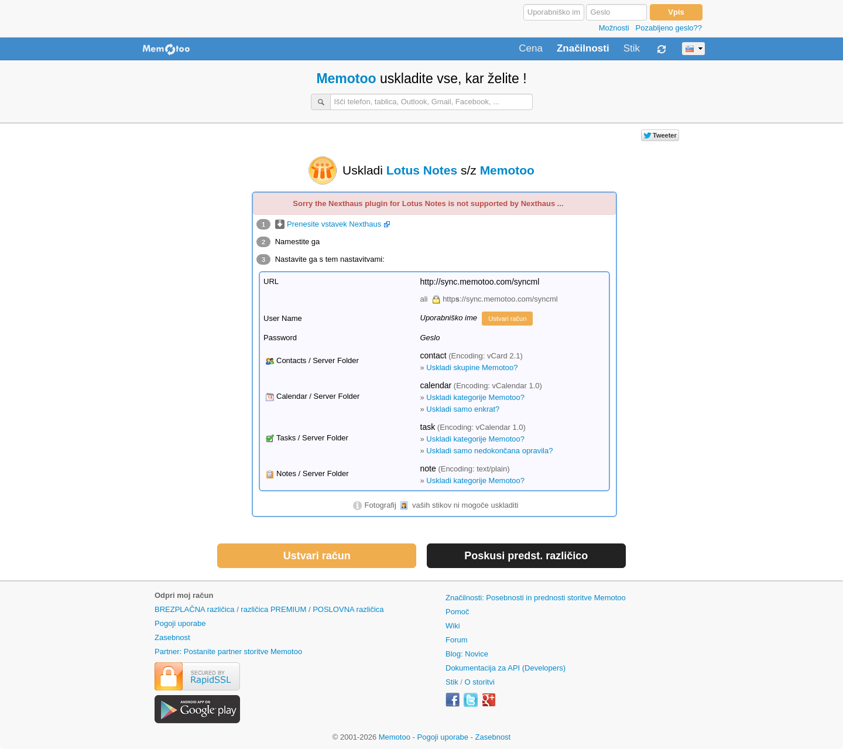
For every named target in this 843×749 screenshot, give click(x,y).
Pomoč (457, 611)
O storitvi (480, 682)
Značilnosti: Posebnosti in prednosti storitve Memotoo (536, 597)
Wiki (453, 625)
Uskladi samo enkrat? (462, 409)
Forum (457, 639)
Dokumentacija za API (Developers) (506, 668)
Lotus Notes (421, 170)
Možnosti (614, 27)
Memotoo (346, 78)
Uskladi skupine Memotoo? (472, 367)
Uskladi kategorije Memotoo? (475, 397)
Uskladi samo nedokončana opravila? (489, 450)
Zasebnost (172, 637)
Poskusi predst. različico (526, 556)
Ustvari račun (507, 318)
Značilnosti (583, 48)
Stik (631, 48)
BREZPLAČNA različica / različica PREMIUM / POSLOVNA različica (269, 609)
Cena (531, 48)
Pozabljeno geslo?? (669, 27)
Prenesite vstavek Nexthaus (333, 224)
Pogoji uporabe (180, 623)
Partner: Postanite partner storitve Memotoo (228, 651)
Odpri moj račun (184, 595)
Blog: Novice (467, 653)
